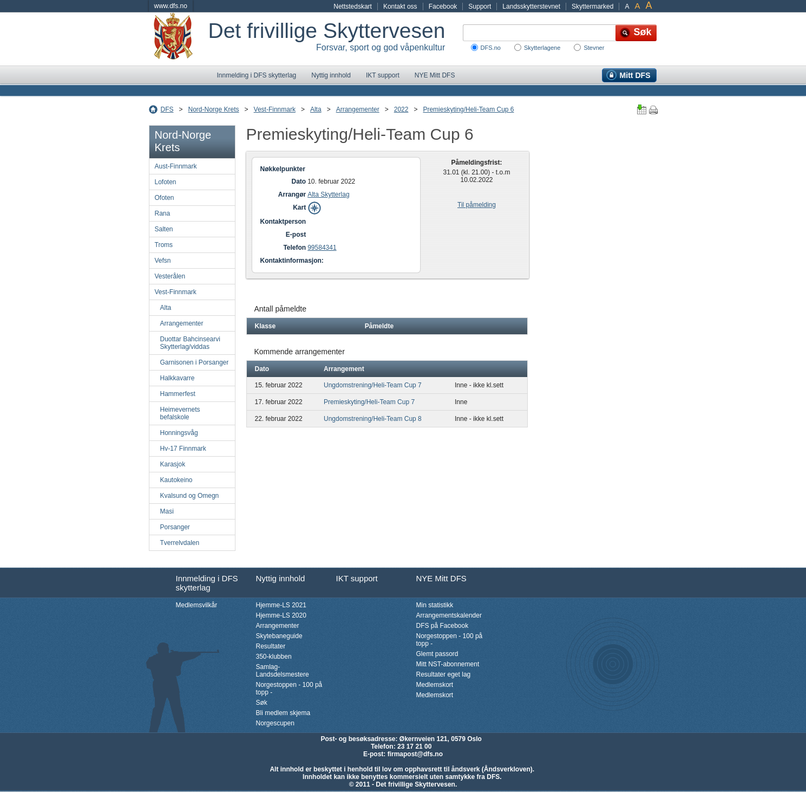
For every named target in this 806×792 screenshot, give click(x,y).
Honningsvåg (179, 433)
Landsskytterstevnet (531, 6)
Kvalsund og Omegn (189, 495)
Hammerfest (177, 394)
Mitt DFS (635, 75)
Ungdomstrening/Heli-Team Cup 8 (373, 419)
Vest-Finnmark (275, 109)
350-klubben (274, 656)
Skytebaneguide (279, 636)
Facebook (443, 6)
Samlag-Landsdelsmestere (282, 670)
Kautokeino (176, 480)
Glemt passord (437, 654)
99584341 (321, 247)
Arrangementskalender (449, 615)
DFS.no (491, 47)
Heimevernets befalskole (180, 413)
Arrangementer (357, 109)
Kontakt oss (400, 6)
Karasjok (173, 464)
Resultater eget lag (443, 674)
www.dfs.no (170, 6)
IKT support (382, 75)
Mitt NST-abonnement (448, 664)
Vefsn (163, 260)
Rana (163, 213)
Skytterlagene (542, 47)
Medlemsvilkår (197, 605)
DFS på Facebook (442, 625)
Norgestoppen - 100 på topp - (289, 688)
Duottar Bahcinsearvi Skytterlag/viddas (190, 342)
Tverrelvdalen (180, 543)
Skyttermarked (592, 6)
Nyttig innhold (331, 75)
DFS (167, 109)
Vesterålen (170, 276)
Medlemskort (435, 685)
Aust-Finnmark (176, 166)
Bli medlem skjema (283, 713)
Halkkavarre (177, 378)
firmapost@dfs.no (415, 754)
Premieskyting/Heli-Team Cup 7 (369, 402)
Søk (261, 702)
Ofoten (164, 198)
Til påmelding (476, 205)
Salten (164, 229)
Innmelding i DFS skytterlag (257, 75)
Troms (164, 245)
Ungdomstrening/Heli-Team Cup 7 (373, 385)
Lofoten (165, 182)
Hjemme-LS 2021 (281, 605)
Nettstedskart (352, 6)
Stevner (594, 47)
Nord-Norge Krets (213, 109)
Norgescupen (275, 723)
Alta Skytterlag (328, 194)
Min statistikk (435, 605)
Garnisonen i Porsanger (194, 362)
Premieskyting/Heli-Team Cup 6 (468, 109)
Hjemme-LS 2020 (281, 615)
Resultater (271, 646)
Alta (316, 109)
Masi (167, 511)
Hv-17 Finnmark (183, 448)
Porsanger (175, 527)
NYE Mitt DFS (435, 75)
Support (479, 6)
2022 (401, 109)
